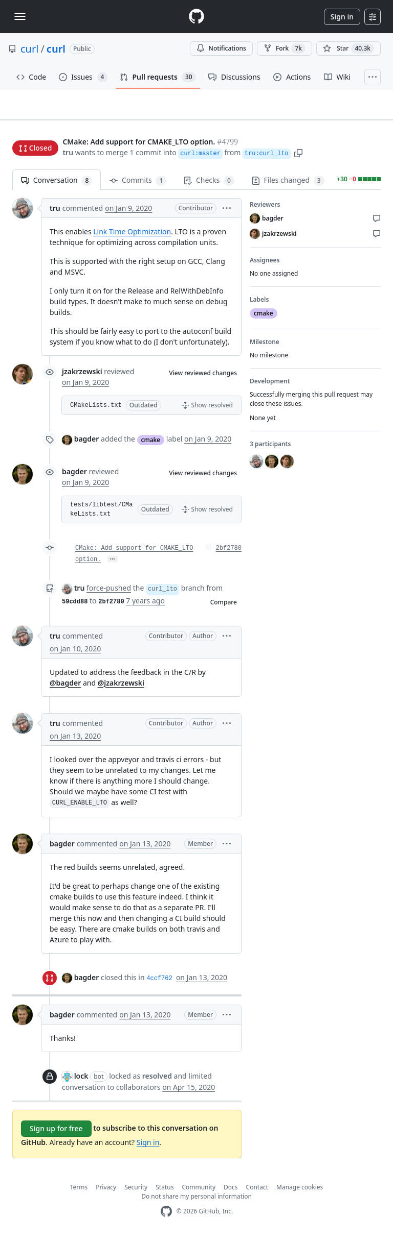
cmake (151, 444)
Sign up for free (56, 1133)
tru (67, 153)
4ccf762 (159, 982)
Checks (209, 185)
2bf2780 (229, 552)
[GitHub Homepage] (166, 1216)
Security (135, 1191)
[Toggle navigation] (20, 16)
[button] (298, 153)
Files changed (288, 185)
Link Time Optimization (132, 236)
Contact (257, 1191)
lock (81, 1080)
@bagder (65, 687)
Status (164, 1191)
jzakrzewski (82, 376)
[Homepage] (196, 16)
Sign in (342, 16)
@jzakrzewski (121, 687)
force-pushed (108, 592)
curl (29, 49)
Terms (79, 1191)
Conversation (56, 185)
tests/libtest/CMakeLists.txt (101, 514)
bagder (86, 443)
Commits (138, 185)
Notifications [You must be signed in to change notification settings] (221, 48)
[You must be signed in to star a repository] (348, 48)
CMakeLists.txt (96, 409)
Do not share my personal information (196, 1201)
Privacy (106, 1191)
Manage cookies (299, 1191)
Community (198, 1191)
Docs (231, 1191)
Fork (284, 48)
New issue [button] (349, 121)
